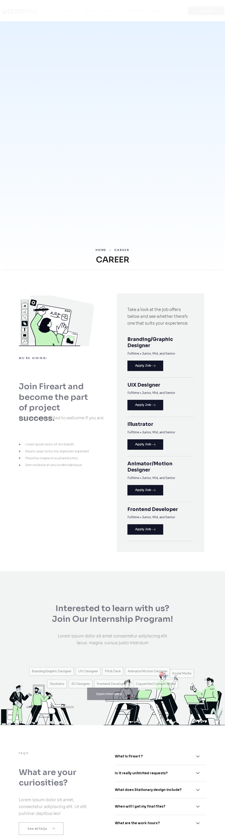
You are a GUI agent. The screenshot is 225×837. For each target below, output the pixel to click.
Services (111, 11)
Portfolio (136, 11)
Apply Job (145, 366)
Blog (155, 11)
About (89, 11)
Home (72, 11)
